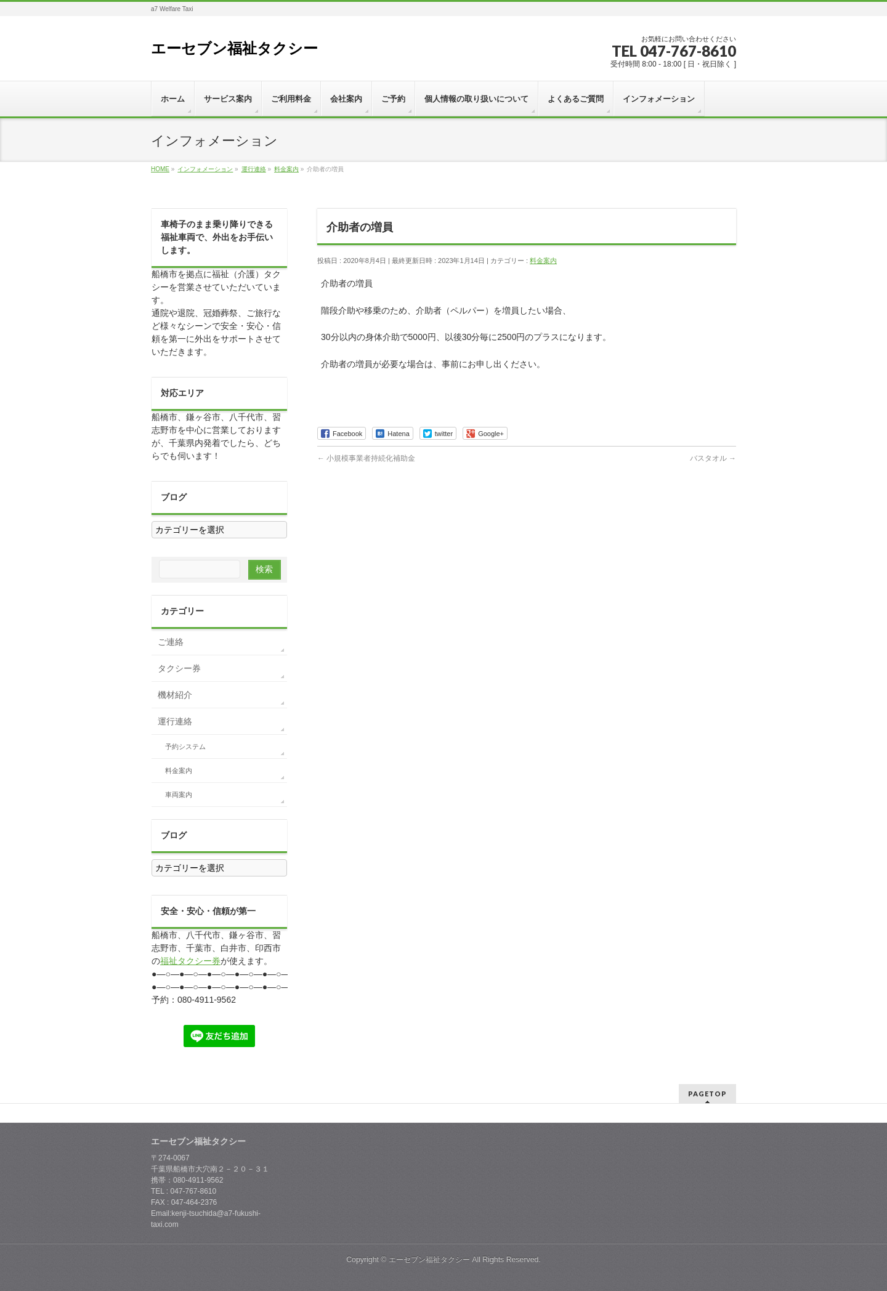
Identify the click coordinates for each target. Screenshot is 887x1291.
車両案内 (178, 794)
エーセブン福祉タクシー (234, 48)
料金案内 (543, 260)
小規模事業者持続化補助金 (366, 458)
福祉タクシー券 (190, 961)
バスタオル (713, 458)
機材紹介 (175, 695)
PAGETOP (707, 1094)
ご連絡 (171, 642)
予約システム (185, 746)
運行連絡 (175, 721)
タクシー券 (179, 668)
